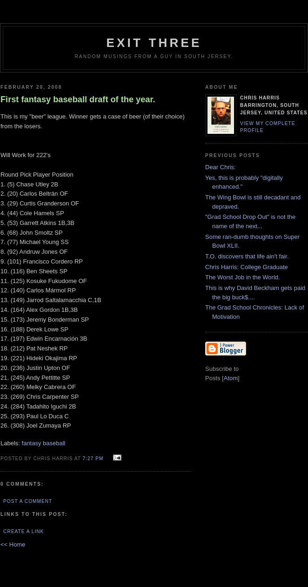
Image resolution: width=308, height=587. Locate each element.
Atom (231, 378)
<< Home (12, 544)
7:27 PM (94, 458)
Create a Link (23, 531)
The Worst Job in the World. (242, 277)
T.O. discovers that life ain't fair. (247, 256)
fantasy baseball (44, 443)
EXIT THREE (153, 43)
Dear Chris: (220, 167)
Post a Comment (27, 501)
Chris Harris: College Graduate (246, 267)
